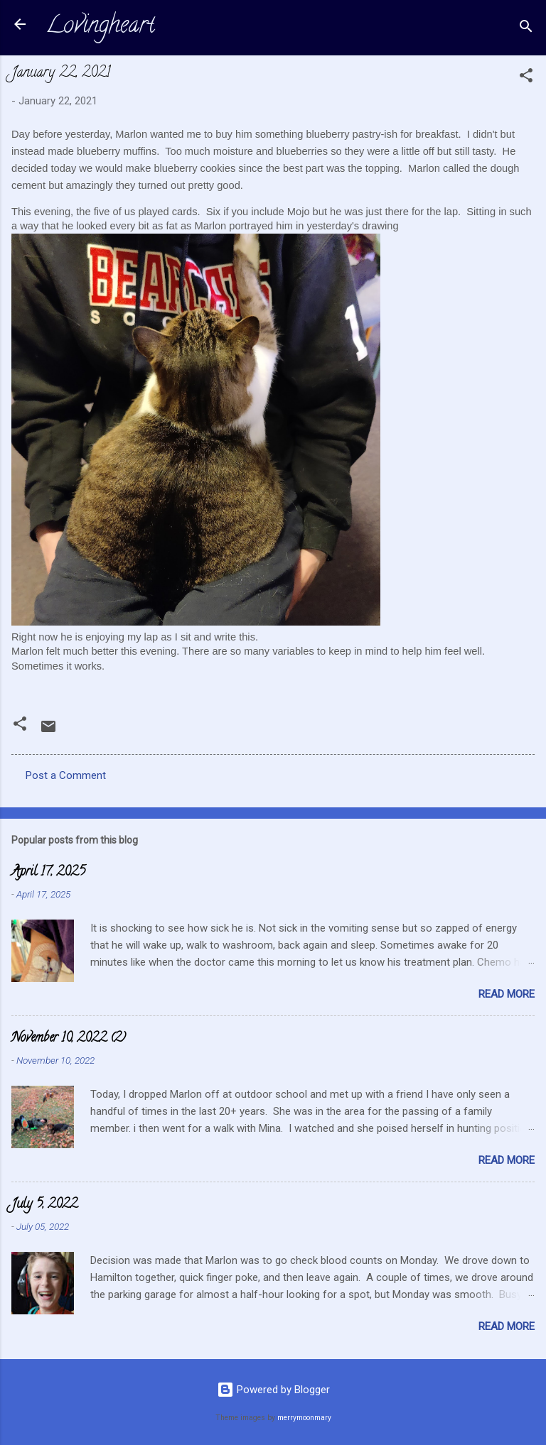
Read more (506, 994)
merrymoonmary (304, 1417)
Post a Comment (66, 775)
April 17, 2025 (48, 873)
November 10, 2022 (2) (68, 1039)
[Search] (526, 28)
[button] (526, 78)
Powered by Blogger (273, 1389)
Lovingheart (100, 27)
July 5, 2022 (44, 1205)
